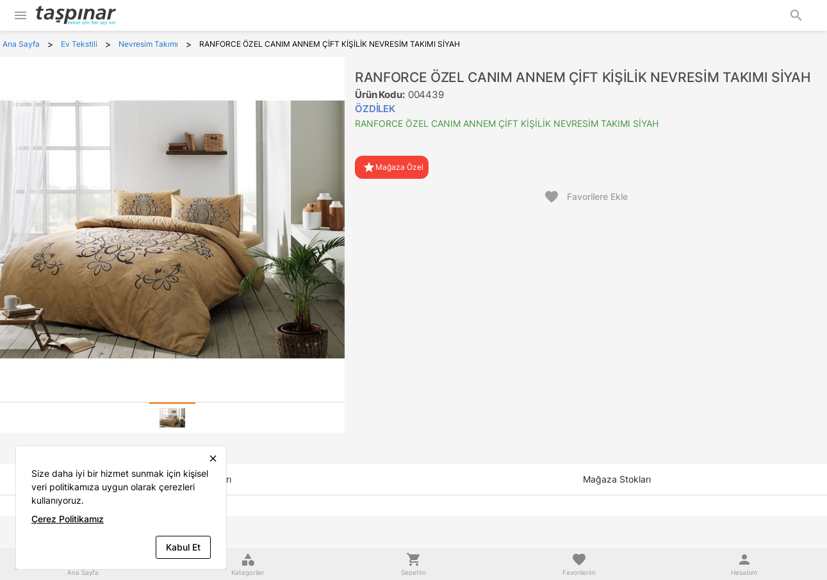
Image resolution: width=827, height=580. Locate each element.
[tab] (172, 417)
